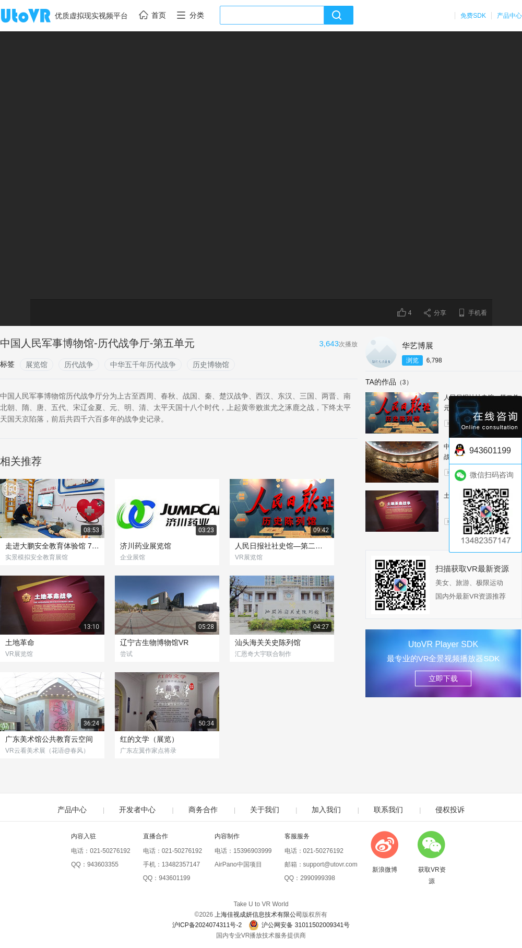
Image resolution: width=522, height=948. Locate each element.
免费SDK (473, 15)
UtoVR (37, 16)
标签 (7, 364)
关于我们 (264, 809)
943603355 (102, 864)
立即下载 (443, 678)
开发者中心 (137, 809)
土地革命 (19, 642)
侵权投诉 (450, 809)
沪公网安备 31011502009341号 (299, 925)
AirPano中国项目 (238, 864)
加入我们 (326, 809)
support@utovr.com (330, 864)
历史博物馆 (211, 364)
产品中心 (509, 15)
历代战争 (78, 364)
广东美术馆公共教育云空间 (49, 739)
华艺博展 (417, 345)
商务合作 (203, 809)
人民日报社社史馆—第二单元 (282, 546)
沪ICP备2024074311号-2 (207, 925)
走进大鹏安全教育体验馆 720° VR (52, 546)
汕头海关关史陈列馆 (268, 642)
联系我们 (388, 809)
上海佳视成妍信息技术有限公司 (258, 914)
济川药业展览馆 (145, 546)
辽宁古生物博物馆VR (154, 642)
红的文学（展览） (149, 739)
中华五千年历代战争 (143, 364)
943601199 (174, 878)
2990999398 (317, 878)
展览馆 (37, 364)
